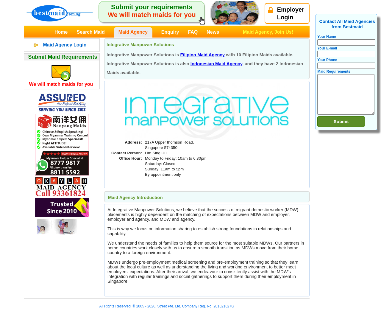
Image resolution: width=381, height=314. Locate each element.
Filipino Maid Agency (202, 54)
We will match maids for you (61, 84)
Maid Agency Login (64, 44)
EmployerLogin (286, 13)
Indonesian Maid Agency (216, 63)
